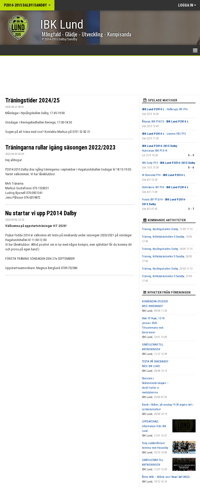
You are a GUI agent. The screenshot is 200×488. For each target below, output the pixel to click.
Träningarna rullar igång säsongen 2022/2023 (60, 147)
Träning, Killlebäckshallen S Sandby (163, 236)
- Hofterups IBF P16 (165, 109)
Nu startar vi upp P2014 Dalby (41, 213)
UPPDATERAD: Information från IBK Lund (154, 426)
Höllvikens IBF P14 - (165, 187)
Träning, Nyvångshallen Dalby (160, 229)
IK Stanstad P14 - (163, 175)
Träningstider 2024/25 (32, 100)
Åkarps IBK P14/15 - (165, 121)
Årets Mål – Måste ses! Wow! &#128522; (166, 477)
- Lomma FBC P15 (164, 133)
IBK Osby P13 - (168, 163)
